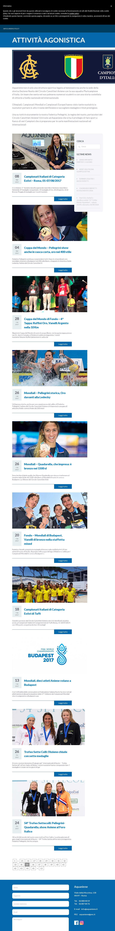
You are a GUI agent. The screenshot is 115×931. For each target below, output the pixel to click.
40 (57, 864)
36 (33, 864)
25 (22, 861)
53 (41, 868)
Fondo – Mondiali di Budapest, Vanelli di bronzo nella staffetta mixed (44, 539)
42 (15, 868)
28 (40, 861)
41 (63, 864)
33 (15, 864)
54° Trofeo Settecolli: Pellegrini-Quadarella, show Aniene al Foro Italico (44, 827)
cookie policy (74, 13)
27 (34, 861)
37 (39, 864)
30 (52, 861)
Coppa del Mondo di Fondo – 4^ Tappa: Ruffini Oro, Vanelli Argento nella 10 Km (46, 323)
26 (28, 861)
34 (21, 864)
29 (46, 861)
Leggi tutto (63, 199)
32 (64, 861)
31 (58, 861)
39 (51, 864)
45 (33, 868)
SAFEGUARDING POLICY (11, 29)
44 (27, 868)
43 (21, 868)
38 (45, 864)
